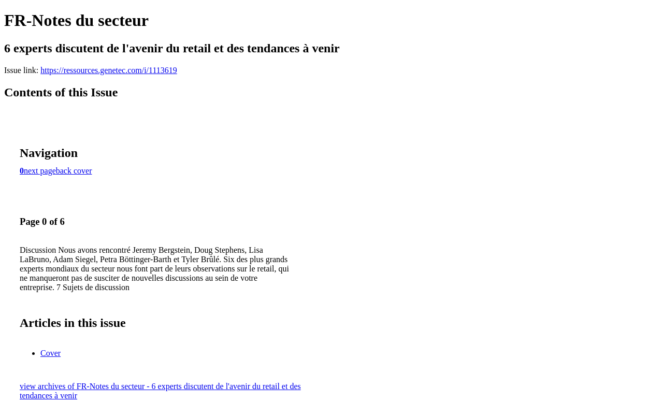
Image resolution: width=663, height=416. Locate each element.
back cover (74, 170)
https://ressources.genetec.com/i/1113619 (108, 70)
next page (40, 170)
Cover (50, 353)
